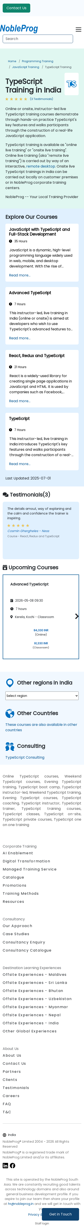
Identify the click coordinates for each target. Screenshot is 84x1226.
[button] (76, 616)
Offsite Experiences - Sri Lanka (35, 982)
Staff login (42, 1223)
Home (12, 61)
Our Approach (17, 925)
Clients (10, 1079)
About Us (12, 1055)
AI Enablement (18, 853)
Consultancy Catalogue (27, 950)
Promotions (15, 885)
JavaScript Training (25, 67)
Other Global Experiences (30, 1031)
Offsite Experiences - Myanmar (35, 1007)
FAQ (7, 1104)
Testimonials (16, 1087)
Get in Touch (60, 1214)
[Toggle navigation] (78, 29)
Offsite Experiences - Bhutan (33, 990)
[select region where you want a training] (42, 695)
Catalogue (13, 877)
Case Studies (16, 934)
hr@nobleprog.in (21, 1204)
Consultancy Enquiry (24, 942)
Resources (13, 901)
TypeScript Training (58, 67)
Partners (12, 1071)
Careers (11, 1095)
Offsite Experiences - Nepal (32, 1015)
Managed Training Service (30, 869)
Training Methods (21, 893)
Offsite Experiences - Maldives (35, 974)
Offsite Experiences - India (31, 1023)
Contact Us (16, 8)
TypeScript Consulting (24, 757)
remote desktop (40, 166)
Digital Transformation (26, 861)
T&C (7, 1112)
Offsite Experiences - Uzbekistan (37, 998)
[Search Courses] (38, 39)
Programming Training (37, 61)
